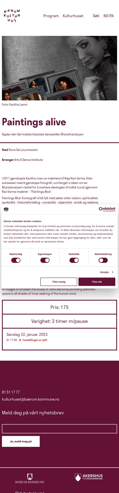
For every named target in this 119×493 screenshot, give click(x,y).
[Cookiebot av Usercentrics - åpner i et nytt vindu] (101, 209)
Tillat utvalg (58, 281)
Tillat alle (97, 281)
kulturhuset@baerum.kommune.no (30, 399)
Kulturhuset (73, 15)
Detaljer (104, 272)
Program (51, 15)
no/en (109, 15)
